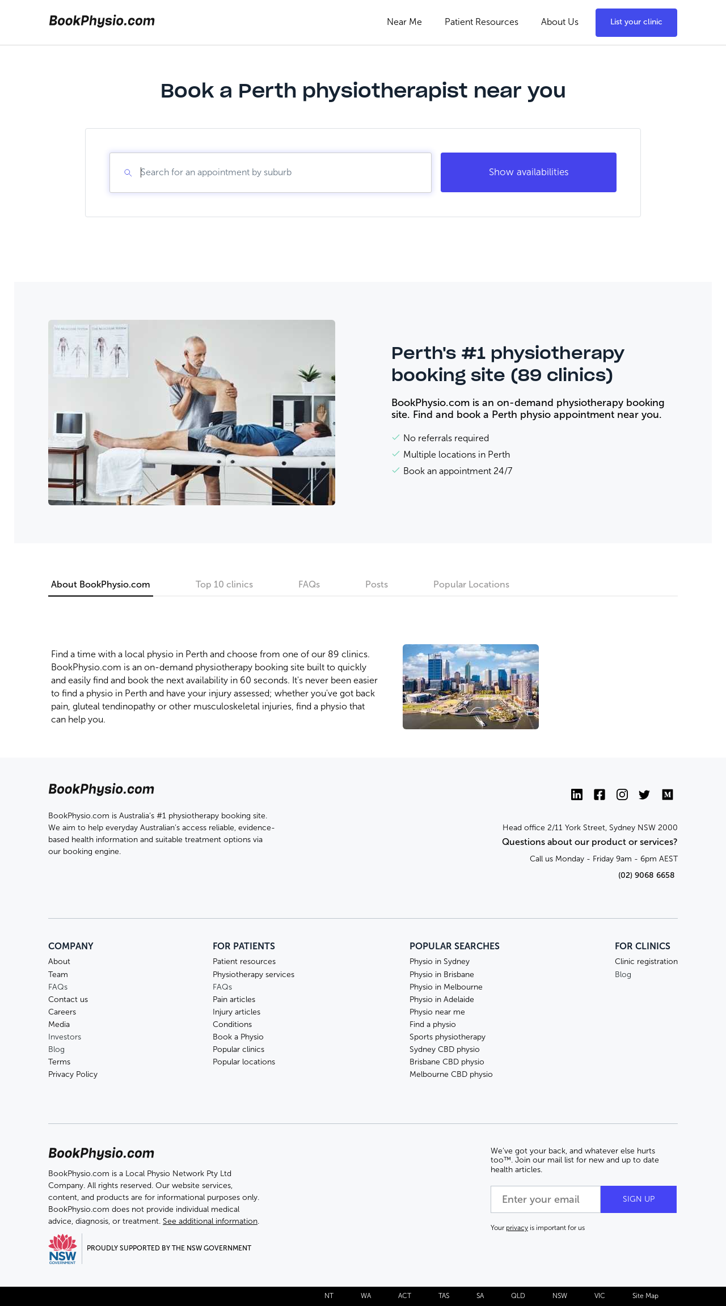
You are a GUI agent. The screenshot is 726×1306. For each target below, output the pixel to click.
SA (480, 1296)
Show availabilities (529, 171)
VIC (599, 1296)
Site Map (645, 1296)
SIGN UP (639, 1199)
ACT (404, 1296)
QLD (518, 1296)
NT (329, 1296)
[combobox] (142, 172)
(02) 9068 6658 (646, 875)
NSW (559, 1296)
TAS (443, 1296)
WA (366, 1296)
